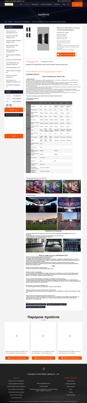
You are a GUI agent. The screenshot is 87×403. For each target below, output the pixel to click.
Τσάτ (77, 4)
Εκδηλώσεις (57, 4)
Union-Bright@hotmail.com (64, 1)
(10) (12, 46)
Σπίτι (21, 4)
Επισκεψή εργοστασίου (71, 383)
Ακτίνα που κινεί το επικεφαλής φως (22, 21)
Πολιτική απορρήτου (70, 394)
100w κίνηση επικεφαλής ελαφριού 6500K (36, 304)
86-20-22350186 (78, 1)
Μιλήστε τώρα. (13, 109)
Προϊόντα (27, 4)
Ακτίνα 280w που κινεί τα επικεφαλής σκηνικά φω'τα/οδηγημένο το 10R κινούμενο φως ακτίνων (43, 352)
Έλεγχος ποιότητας (71, 386)
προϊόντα (10, 21)
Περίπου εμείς (35, 4)
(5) (13, 71)
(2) (11, 76)
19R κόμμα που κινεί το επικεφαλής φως (35, 307)
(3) (13, 81)
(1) (13, 85)
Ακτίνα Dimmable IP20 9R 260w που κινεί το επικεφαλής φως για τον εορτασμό (69, 352)
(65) (13, 55)
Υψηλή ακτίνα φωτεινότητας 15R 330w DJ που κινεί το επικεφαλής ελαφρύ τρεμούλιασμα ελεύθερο (16, 352)
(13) (13, 41)
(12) (12, 36)
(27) (12, 51)
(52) (13, 59)
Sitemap (71, 392)
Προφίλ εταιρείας (70, 380)
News (71, 389)
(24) (11, 31)
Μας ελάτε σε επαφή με (46, 4)
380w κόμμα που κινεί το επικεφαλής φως (57, 304)
